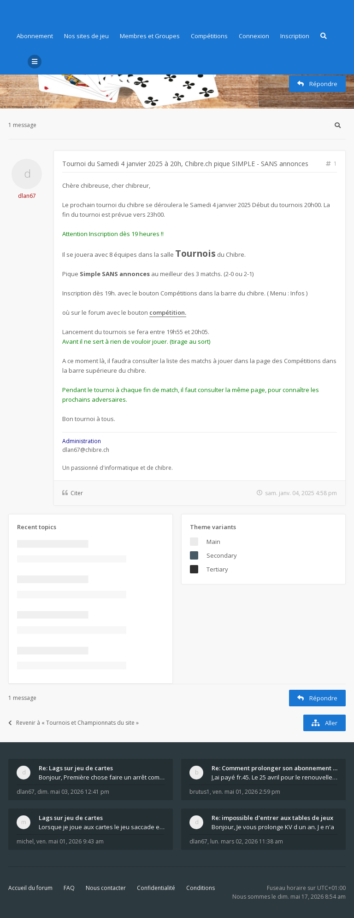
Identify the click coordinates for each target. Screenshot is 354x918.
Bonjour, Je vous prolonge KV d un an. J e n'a (273, 827)
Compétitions (209, 36)
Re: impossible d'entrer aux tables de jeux (272, 818)
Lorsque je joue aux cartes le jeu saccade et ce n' (102, 827)
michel (25, 841)
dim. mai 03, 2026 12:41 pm (73, 792)
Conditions (200, 888)
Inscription (294, 36)
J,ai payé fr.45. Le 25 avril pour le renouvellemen (274, 777)
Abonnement (35, 36)
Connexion (254, 36)
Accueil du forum (30, 888)
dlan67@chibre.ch (85, 450)
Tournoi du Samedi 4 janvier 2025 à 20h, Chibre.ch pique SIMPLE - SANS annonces (185, 163)
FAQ (69, 888)
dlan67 (27, 196)
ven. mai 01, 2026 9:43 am (70, 841)
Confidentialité (156, 888)
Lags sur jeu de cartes (71, 818)
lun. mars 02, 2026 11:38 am (246, 841)
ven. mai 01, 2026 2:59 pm (246, 792)
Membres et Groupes (150, 36)
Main (213, 541)
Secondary (221, 555)
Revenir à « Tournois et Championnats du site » (73, 723)
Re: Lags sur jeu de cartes (76, 768)
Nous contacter (106, 888)
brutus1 (199, 792)
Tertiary (217, 569)
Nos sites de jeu (86, 36)
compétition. (167, 312)
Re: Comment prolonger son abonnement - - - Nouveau (274, 768)
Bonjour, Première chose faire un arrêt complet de (102, 777)
